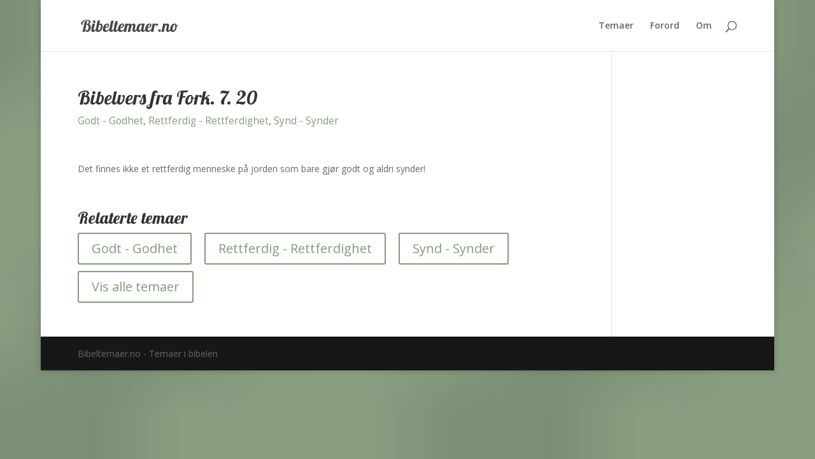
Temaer (616, 26)
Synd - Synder (306, 120)
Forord (664, 26)
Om (704, 26)
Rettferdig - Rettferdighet (208, 120)
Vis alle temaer (136, 286)
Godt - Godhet (110, 120)
